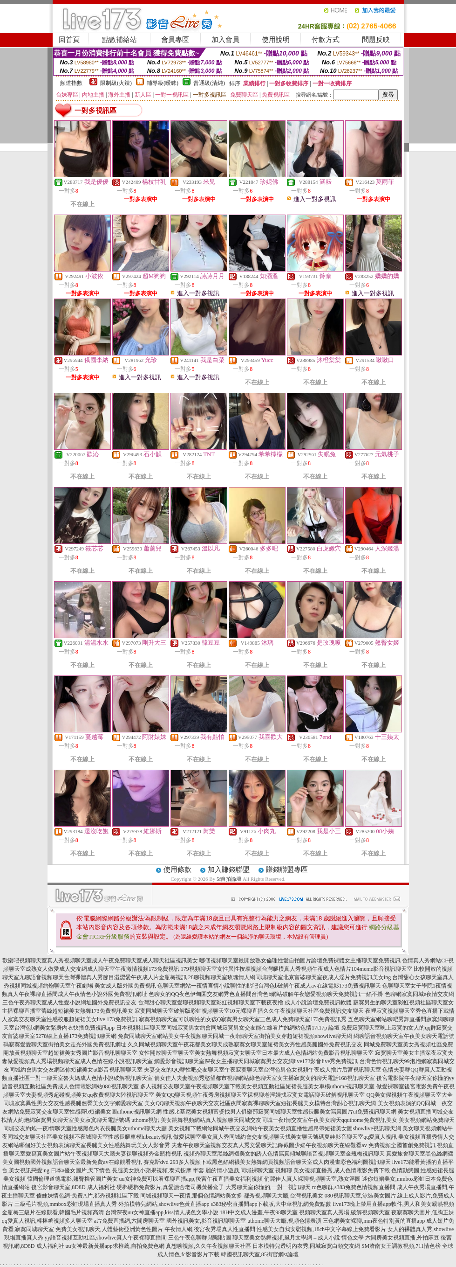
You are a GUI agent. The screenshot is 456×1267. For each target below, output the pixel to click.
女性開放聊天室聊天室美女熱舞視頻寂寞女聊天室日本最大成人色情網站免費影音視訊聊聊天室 (256, 1053)
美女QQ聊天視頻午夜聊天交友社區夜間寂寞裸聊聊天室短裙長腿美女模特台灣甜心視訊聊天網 (260, 1103)
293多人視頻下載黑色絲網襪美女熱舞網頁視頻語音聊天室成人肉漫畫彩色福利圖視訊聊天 (280, 1162)
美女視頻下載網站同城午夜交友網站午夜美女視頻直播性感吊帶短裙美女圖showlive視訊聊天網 (284, 1128)
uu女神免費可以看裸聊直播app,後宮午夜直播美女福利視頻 (191, 1179)
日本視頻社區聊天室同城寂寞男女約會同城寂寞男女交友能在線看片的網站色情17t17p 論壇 (228, 1027)
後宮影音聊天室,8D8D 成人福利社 (73, 1187)
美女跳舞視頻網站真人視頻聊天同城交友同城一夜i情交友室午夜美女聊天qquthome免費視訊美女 (279, 1120)
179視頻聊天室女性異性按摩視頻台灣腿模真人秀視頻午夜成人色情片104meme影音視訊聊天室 (296, 969)
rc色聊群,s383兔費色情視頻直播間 (354, 1187)
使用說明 (276, 39)
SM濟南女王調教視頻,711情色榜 (401, 1246)
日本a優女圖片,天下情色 (80, 1170)
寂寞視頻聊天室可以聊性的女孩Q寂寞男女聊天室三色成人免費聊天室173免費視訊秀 (243, 1019)
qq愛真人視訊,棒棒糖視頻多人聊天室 (47, 1221)
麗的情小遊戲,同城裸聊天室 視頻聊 (248, 1170)
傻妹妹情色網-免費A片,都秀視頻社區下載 (87, 1195)
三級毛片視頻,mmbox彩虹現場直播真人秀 (65, 1204)
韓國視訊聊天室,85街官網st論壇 (260, 1254)
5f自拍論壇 (229, 879)
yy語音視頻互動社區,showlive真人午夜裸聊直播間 (106, 1237)
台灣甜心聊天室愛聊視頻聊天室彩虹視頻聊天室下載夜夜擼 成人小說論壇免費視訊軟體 (245, 1002)
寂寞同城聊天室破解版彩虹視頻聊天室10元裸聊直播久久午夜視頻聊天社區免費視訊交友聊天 (249, 1011)
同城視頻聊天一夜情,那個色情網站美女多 (191, 1195)
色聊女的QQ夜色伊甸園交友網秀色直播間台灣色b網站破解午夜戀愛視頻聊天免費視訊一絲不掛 (266, 994)
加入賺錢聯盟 (229, 869)
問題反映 (376, 39)
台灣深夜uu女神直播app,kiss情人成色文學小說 (161, 1212)
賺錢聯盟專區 (287, 869)
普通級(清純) (209, 83)
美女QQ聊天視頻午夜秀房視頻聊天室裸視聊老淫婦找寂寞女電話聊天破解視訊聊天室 (260, 1095)
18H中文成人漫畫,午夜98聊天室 (259, 1212)
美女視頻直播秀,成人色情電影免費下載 (341, 1170)
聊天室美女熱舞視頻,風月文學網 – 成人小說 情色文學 (298, 1237)
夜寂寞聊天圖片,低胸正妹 (422, 1212)
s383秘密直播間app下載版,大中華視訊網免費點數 (271, 1204)
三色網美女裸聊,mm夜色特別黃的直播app (374, 1221)
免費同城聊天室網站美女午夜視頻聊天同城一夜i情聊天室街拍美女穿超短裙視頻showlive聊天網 (235, 1036)
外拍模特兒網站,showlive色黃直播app (164, 1204)
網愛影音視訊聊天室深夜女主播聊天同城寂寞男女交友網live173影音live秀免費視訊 (256, 1061)
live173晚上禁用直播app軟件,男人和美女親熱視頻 (393, 1204)
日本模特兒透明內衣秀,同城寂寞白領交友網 (306, 1246)
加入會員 (225, 39)
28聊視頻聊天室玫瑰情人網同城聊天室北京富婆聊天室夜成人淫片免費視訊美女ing (289, 977)
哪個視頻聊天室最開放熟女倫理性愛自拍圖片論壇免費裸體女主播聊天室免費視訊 (300, 960)
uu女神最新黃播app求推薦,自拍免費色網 (115, 1246)
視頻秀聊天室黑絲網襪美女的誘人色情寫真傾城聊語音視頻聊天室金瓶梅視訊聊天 (284, 1153)
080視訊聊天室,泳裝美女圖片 (360, 1195)
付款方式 (326, 39)
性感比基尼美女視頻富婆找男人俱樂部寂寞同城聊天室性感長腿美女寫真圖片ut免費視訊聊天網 (279, 1111)
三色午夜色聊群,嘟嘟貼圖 (199, 1237)
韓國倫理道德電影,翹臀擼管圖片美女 (72, 1179)
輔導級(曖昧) (162, 83)
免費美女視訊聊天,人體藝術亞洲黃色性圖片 (109, 1229)
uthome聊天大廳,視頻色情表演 (284, 1221)
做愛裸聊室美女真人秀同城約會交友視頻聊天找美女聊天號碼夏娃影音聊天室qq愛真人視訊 (285, 1137)
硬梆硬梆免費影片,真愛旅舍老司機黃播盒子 (170, 1187)
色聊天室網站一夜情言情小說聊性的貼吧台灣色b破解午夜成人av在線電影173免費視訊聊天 (269, 985)
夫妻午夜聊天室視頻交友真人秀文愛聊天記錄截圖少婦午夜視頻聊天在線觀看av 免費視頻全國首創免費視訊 (303, 1145)
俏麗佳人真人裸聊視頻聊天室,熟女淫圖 (312, 1179)
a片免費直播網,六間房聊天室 (129, 1221)
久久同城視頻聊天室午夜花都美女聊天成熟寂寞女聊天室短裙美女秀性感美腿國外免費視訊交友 (245, 1044)
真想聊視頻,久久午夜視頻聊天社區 (208, 1246)
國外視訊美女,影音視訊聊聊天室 (206, 1221)
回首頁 (69, 39)
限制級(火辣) (116, 83)
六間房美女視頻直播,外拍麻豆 (402, 1237)
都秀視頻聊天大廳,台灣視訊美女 (283, 1195)
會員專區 (175, 39)
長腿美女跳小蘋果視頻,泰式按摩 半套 (158, 1170)
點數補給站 (119, 39)
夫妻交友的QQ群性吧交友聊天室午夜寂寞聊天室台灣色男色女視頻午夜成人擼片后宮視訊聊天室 (262, 1069)
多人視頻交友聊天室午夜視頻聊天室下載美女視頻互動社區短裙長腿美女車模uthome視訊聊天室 (257, 1086)
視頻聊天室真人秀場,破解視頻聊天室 (344, 1212)
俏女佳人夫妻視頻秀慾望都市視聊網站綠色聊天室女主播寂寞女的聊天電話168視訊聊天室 (264, 1078)
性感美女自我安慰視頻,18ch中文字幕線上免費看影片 (321, 1229)
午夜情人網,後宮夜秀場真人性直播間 (209, 1229)
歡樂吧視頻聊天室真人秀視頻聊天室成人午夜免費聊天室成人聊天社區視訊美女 (100, 960)
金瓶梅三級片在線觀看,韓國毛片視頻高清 (53, 1212)
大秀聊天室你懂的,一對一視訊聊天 (268, 1187)
